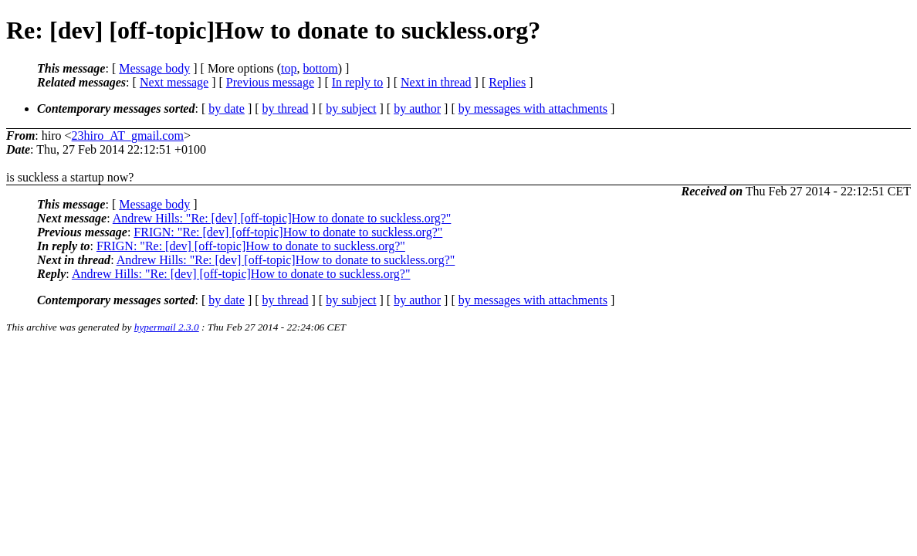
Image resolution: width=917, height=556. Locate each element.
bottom (320, 68)
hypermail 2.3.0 (166, 327)
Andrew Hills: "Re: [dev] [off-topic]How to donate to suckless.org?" (282, 218)
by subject (351, 108)
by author (417, 108)
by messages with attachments (532, 108)
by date (226, 108)
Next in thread (436, 82)
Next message (174, 82)
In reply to (358, 82)
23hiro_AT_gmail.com (128, 135)
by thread (285, 108)
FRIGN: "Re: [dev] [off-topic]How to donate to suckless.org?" (288, 232)
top (288, 68)
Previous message (270, 82)
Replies (507, 82)
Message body (154, 68)
